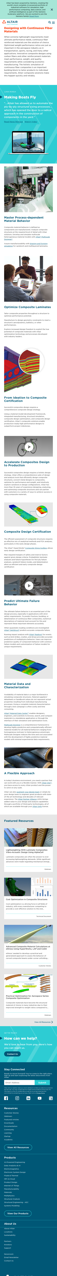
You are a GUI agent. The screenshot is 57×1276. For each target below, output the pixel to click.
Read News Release (13, 121)
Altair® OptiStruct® (11, 630)
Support (7, 1248)
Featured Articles (11, 1119)
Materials (8, 1192)
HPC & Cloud (9, 1179)
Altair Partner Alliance (27, 799)
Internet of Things (11, 1185)
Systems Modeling (11, 1206)
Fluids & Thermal (11, 1175)
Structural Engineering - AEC (16, 1202)
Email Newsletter (11, 1257)
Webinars (8, 1116)
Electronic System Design (15, 1172)
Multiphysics (9, 1196)
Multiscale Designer (12, 725)
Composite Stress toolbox (36, 548)
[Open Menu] (53, 23)
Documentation (10, 1126)
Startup (7, 1136)
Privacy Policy (40, 1093)
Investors (8, 1245)
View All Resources (42, 1022)
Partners (7, 1241)
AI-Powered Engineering (14, 1162)
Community (9, 1129)
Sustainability (9, 1235)
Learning (8, 1133)
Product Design (10, 1182)
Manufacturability (11, 1189)
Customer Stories (11, 1113)
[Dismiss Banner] (52, 9)
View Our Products (17, 1213)
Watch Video (31, 121)
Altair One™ (47, 783)
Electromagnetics (11, 1169)
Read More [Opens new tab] (34, 16)
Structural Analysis (12, 1199)
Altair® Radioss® (35, 634)
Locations (8, 1232)
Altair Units (37, 806)
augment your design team (28, 792)
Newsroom (8, 1254)
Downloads (9, 1123)
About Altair (9, 1228)
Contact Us (12, 1054)
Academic (8, 1140)
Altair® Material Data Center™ (16, 713)
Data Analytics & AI (12, 1165)
